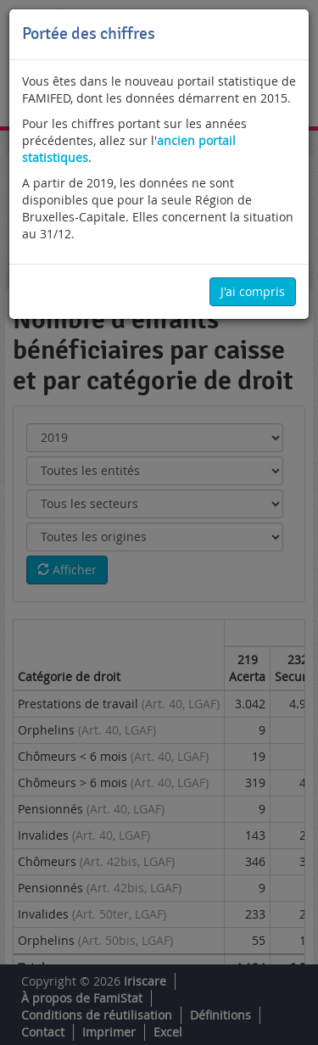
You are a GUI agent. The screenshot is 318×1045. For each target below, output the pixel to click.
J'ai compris (252, 291)
